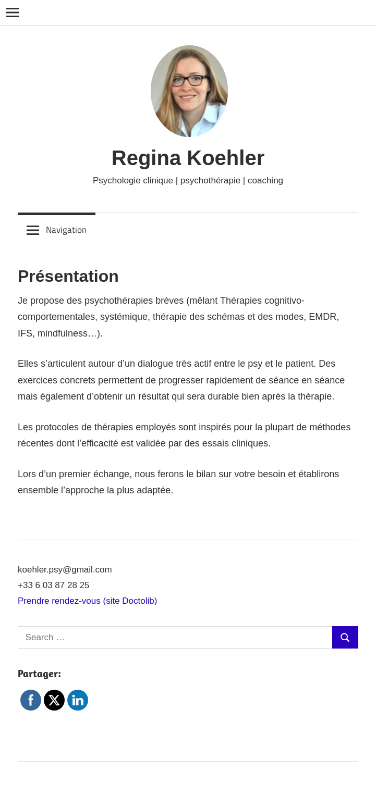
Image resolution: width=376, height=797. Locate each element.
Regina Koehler (188, 157)
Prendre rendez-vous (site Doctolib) (87, 601)
